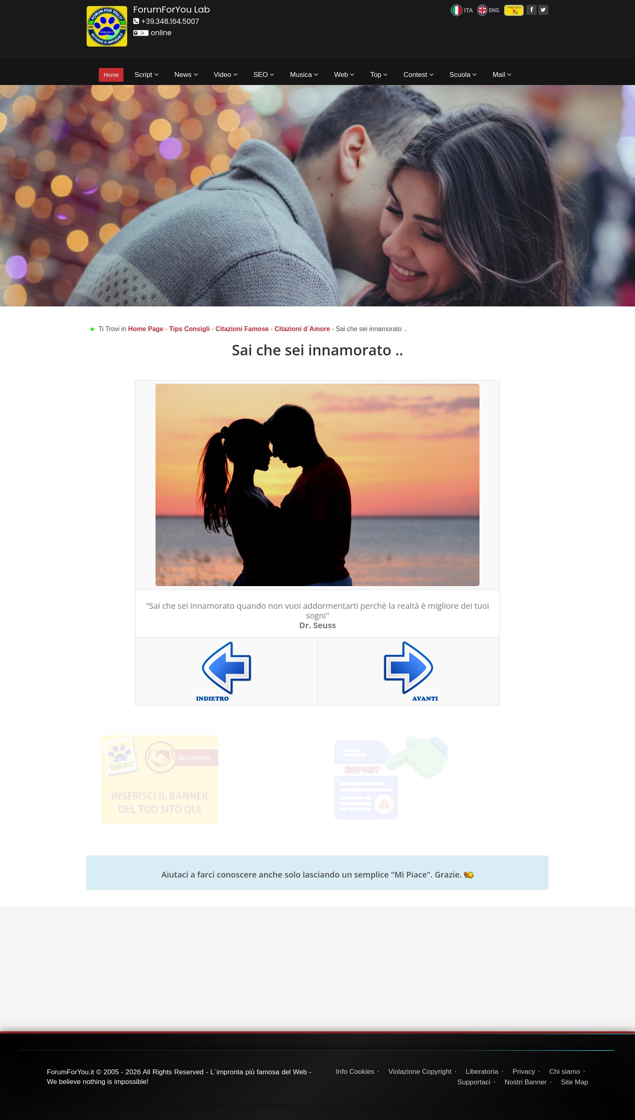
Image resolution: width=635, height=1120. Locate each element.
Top (379, 75)
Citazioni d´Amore (302, 328)
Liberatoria (482, 1071)
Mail (501, 75)
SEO (264, 75)
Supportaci (474, 1082)
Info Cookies (355, 1071)
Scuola (463, 75)
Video (226, 75)
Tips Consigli (189, 328)
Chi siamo (565, 1071)
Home (111, 75)
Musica (304, 75)
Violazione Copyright (420, 1071)
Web (344, 75)
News (186, 75)
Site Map (574, 1082)
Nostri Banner (526, 1082)
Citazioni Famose (242, 328)
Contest (418, 75)
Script (146, 75)
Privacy (524, 1071)
